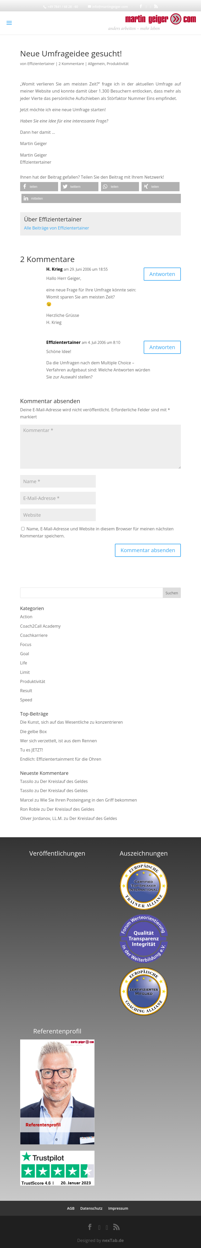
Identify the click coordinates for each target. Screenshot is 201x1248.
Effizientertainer (40, 63)
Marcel (27, 800)
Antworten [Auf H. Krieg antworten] (162, 274)
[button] (39, 186)
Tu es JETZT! (31, 750)
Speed (26, 700)
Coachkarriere (34, 635)
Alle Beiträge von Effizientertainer (56, 228)
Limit (25, 672)
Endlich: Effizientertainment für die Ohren (60, 759)
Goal (24, 654)
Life (23, 663)
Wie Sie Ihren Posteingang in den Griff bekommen (88, 800)
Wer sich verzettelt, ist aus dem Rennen (58, 741)
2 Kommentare (71, 63)
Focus (25, 644)
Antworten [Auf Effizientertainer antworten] (162, 347)
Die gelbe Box (33, 731)
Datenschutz (91, 1208)
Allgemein (96, 63)
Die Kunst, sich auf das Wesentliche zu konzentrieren (71, 722)
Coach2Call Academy (40, 626)
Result (26, 691)
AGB (71, 1208)
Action (26, 617)
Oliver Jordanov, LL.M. (41, 818)
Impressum (118, 1208)
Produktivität (118, 63)
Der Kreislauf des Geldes (64, 781)
